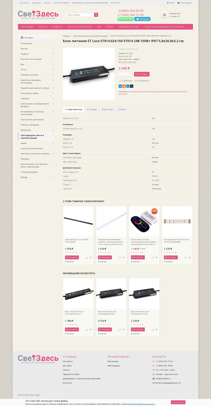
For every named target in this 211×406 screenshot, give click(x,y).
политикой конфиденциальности (141, 404)
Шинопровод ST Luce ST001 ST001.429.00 (76, 240)
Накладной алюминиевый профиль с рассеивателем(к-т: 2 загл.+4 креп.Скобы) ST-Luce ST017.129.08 (111, 242)
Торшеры (25, 98)
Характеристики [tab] (73, 109)
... (190, 26)
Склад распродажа (29, 172)
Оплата (47, 2)
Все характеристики (127, 62)
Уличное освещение (30, 125)
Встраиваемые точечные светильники (32, 113)
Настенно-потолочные (80, 26)
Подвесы (57, 26)
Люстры (43, 26)
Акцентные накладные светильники (164, 26)
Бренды (24, 177)
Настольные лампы (29, 93)
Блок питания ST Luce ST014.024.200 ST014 (107, 312)
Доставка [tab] (107, 109)
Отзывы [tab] (92, 109)
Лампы (24, 143)
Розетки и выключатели (32, 148)
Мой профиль (114, 365)
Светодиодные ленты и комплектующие (145, 91)
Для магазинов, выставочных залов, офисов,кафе (34, 165)
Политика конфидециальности (166, 383)
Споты (109, 26)
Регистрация (184, 2)
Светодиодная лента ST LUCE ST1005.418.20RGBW (176, 240)
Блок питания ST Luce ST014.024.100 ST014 (140, 312)
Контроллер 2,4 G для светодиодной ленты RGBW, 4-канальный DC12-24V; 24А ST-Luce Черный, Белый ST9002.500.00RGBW (144, 242)
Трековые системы (128, 26)
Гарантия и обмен (61, 2)
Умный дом (26, 130)
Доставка (36, 2)
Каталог (27, 37)
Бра (99, 26)
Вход (170, 2)
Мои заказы (113, 361)
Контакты (115, 2)
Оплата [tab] (121, 109)
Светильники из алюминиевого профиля (35, 105)
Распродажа (27, 26)
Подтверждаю (178, 402)
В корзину (141, 74)
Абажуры (25, 159)
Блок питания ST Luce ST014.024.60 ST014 (74, 312)
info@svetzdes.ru (163, 378)
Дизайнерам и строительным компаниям (90, 2)
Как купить (24, 2)
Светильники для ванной (32, 119)
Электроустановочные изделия (35, 153)
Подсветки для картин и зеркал (35, 88)
